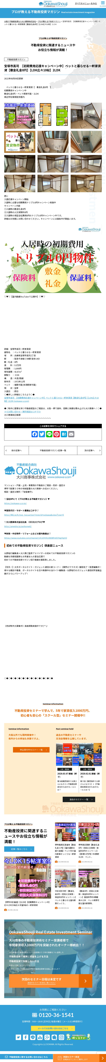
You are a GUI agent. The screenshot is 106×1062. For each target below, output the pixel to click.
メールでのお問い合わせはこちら (55, 1031)
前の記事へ (14, 453)
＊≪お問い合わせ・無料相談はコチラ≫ (22, 414)
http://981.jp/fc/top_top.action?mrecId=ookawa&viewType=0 (34, 517)
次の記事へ (92, 453)
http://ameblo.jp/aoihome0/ (18, 529)
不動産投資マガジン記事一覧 (53, 453)
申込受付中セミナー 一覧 (33, 752)
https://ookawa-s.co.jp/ (15, 506)
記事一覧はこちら (21, 851)
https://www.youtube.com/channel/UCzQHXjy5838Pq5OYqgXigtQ (35, 540)
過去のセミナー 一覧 (81, 802)
